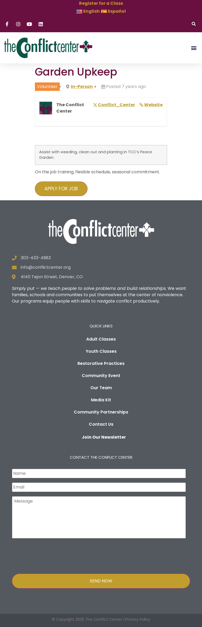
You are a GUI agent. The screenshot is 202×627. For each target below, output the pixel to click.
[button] (194, 24)
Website (153, 105)
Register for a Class (101, 3)
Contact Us (101, 424)
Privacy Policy (137, 619)
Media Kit (101, 400)
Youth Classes (101, 351)
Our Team (101, 388)
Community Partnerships (101, 412)
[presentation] (52, 555)
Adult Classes (101, 339)
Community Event (101, 376)
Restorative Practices (101, 363)
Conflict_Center (116, 105)
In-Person (82, 86)
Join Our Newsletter (104, 437)
